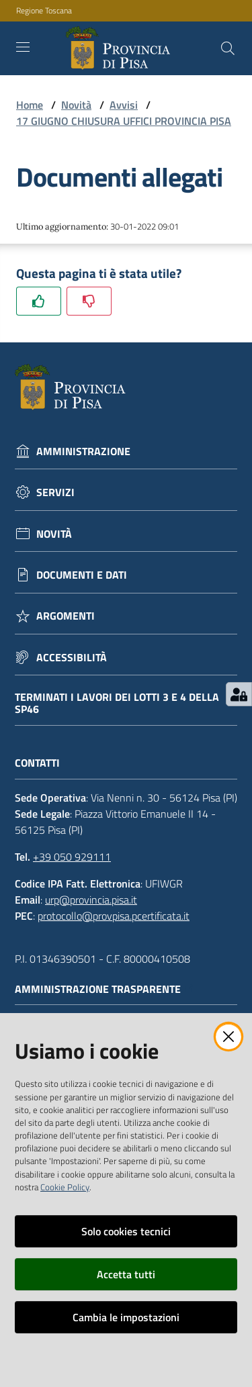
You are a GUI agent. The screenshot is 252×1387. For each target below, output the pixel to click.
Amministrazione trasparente (104, 989)
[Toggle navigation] (23, 47)
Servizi (55, 492)
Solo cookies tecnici (126, 1231)
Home (29, 105)
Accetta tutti (126, 1274)
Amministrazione (83, 451)
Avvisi (124, 105)
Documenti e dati (81, 575)
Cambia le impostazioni (126, 1317)
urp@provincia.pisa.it (91, 900)
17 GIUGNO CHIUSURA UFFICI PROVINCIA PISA (123, 121)
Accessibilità (71, 657)
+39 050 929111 (72, 857)
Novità (76, 105)
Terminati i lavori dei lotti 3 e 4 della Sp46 (117, 703)
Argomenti (65, 616)
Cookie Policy (64, 1187)
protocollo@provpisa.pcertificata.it (114, 916)
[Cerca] (228, 48)
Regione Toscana (44, 11)
